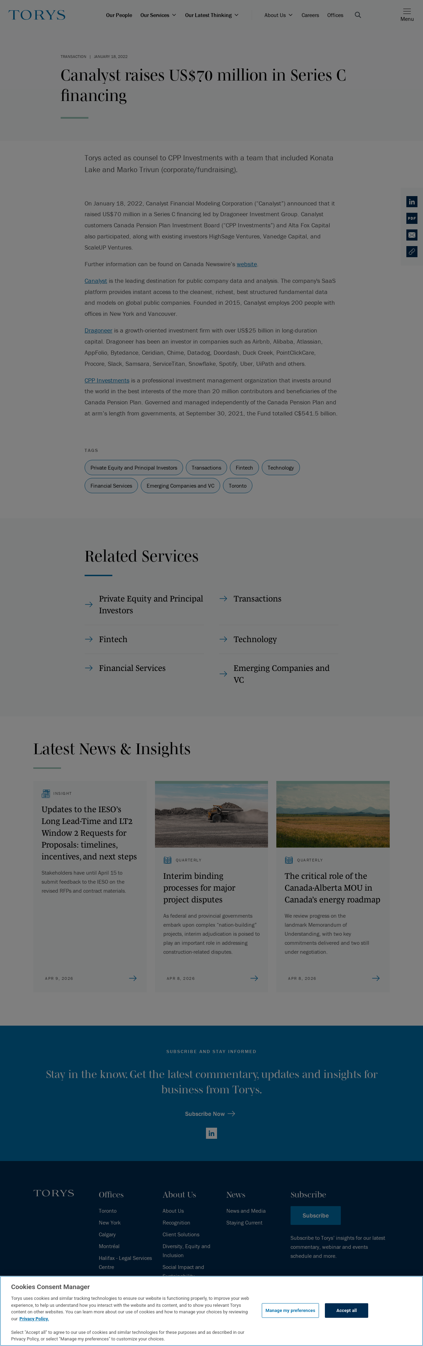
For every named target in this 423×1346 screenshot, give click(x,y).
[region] (211, 1311)
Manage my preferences (291, 1310)
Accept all (346, 1310)
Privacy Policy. (34, 1318)
